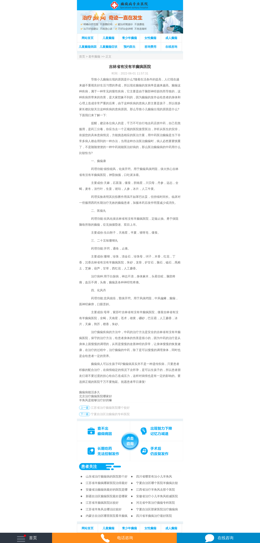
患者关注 (89, 466)
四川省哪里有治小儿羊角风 (154, 476)
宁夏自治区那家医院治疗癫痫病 (157, 509)
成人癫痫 (171, 38)
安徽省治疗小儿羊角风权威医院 (157, 496)
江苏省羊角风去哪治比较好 (104, 509)
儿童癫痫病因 (88, 46)
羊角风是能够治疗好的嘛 (95, 400)
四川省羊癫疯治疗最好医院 (154, 515)
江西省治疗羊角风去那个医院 (155, 489)
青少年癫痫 (129, 38)
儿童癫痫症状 (108, 46)
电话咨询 (114, 538)
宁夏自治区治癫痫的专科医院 (110, 414)
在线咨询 (171, 46)
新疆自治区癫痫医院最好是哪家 (107, 496)
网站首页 (88, 38)
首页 (82, 56)
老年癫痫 (94, 56)
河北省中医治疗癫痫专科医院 (155, 502)
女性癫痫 (150, 38)
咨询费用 (150, 46)
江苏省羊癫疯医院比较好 (102, 502)
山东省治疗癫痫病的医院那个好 (107, 476)
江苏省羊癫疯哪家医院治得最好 (107, 483)
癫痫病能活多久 (89, 392)
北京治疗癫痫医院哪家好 (95, 396)
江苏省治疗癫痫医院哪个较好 (110, 407)
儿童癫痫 (108, 38)
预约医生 (129, 46)
